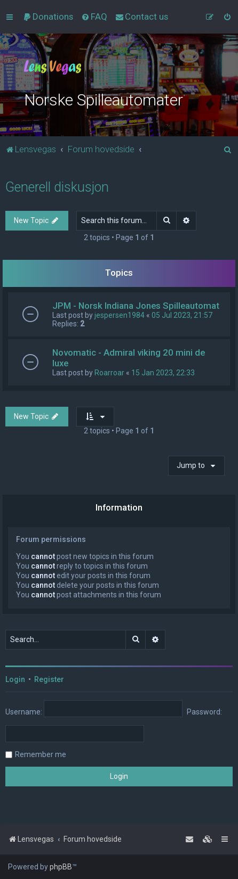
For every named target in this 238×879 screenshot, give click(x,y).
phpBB (61, 866)
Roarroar (109, 372)
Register (49, 679)
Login (15, 679)
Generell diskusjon (57, 187)
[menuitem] (48, 16)
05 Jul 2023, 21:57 (182, 315)
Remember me (40, 754)
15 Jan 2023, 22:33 (163, 372)
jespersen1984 (119, 315)
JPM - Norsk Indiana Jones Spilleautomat (135, 305)
